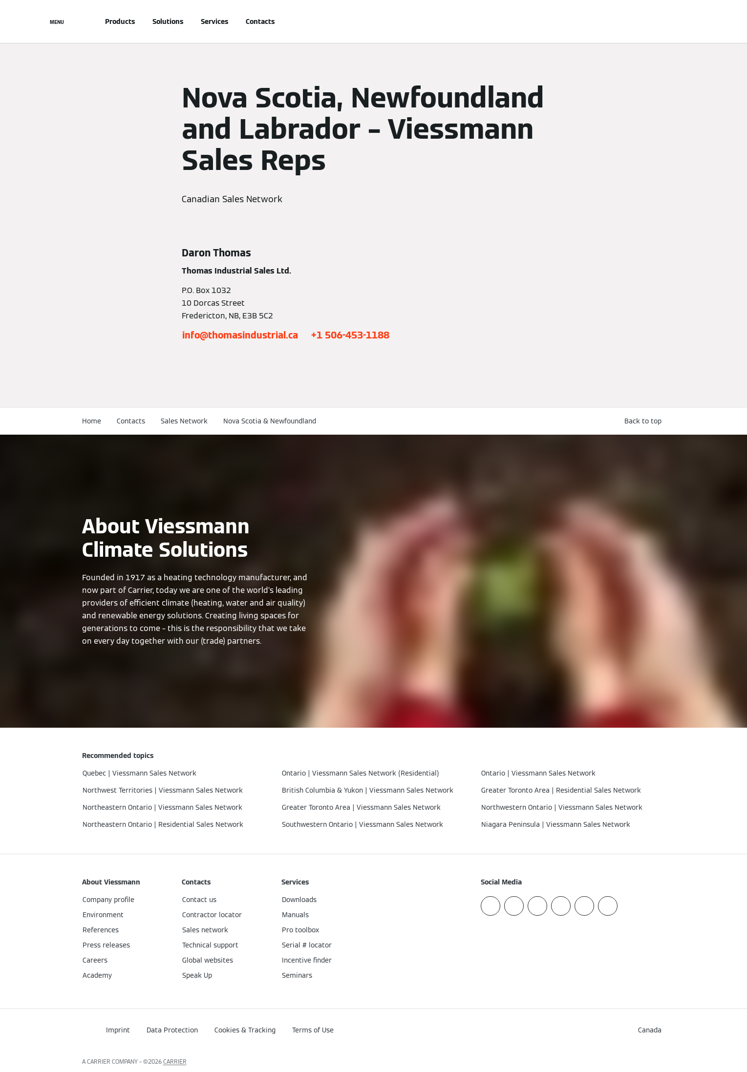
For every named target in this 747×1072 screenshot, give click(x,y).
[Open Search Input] (660, 21)
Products (120, 21)
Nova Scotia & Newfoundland (269, 421)
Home (91, 421)
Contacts (260, 21)
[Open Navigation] (57, 21)
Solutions (167, 21)
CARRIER (175, 1061)
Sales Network (184, 421)
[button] (644, 421)
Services (214, 21)
